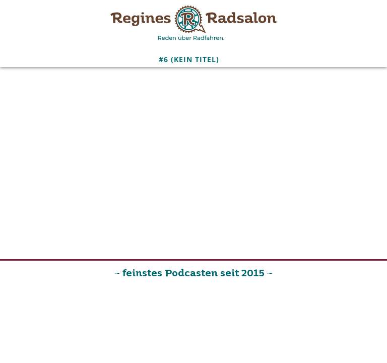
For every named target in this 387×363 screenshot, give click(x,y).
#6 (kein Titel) (189, 59)
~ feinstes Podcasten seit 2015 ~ (193, 273)
